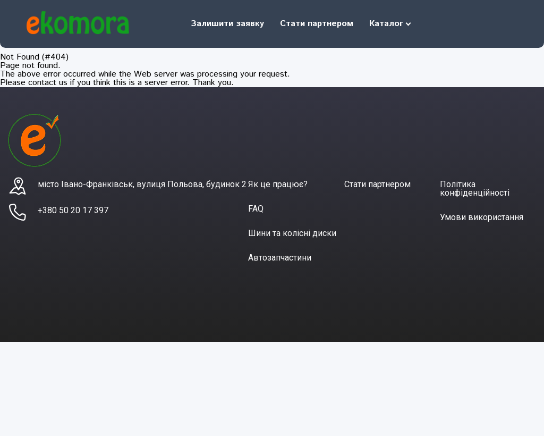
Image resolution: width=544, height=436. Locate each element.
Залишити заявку (227, 24)
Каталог (386, 24)
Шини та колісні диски (292, 233)
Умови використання (481, 217)
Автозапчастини (279, 258)
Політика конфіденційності (474, 188)
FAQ (256, 209)
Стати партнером (316, 24)
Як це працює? (278, 184)
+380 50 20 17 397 (73, 210)
